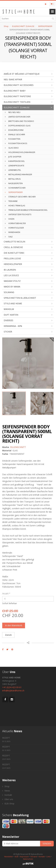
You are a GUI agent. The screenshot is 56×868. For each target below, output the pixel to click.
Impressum (24, 856)
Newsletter (8, 856)
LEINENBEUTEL (13, 170)
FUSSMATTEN (12, 139)
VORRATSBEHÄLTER (15, 223)
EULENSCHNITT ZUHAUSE (23, 26)
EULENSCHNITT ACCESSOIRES (19, 85)
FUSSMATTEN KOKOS (16, 143)
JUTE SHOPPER (13, 156)
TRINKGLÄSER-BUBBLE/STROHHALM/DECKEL (26, 210)
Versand (34, 856)
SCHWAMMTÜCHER (15, 187)
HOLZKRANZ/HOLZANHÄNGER (20, 152)
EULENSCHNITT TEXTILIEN (17, 102)
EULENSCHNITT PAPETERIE (17, 96)
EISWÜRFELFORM (14, 130)
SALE (9, 236)
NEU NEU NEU (12, 112)
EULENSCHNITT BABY (14, 90)
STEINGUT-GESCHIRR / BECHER (20, 196)
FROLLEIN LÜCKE (12, 258)
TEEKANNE (11, 201)
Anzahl (6, 593)
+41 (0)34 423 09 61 (12, 687)
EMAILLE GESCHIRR (15, 134)
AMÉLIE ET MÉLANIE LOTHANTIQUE (21, 73)
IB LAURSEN (10, 269)
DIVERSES (8, 320)
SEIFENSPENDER (45, 26)
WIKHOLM (9, 309)
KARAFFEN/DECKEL (15, 161)
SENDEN (47, 843)
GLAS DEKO (12, 147)
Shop (6, 26)
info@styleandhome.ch (13, 690)
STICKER (8, 331)
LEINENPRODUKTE (14, 165)
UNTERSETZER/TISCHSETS (18, 214)
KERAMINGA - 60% (13, 326)
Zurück (8, 634)
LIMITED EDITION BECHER (17, 116)
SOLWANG (9, 292)
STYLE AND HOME (13, 303)
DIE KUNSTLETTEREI (14, 252)
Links (48, 856)
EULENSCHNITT (18, 447)
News (6, 790)
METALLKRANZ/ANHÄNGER (18, 174)
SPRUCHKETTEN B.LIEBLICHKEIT (20, 297)
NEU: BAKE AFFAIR (13, 79)
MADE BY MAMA (12, 286)
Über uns (7, 799)
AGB (16, 856)
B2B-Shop (8, 803)
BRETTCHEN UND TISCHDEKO (19, 121)
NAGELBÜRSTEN (14, 183)
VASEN (9, 219)
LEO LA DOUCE (11, 275)
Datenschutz (28, 859)
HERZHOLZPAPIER (13, 264)
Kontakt (7, 795)
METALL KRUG (13, 179)
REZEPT (6, 739)
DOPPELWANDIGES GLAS (18, 125)
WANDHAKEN (12, 232)
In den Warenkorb (13, 625)
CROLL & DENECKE (13, 247)
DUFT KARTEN (11, 314)
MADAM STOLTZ (12, 281)
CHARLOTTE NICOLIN (14, 241)
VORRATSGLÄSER (14, 227)
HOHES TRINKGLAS (15, 205)
